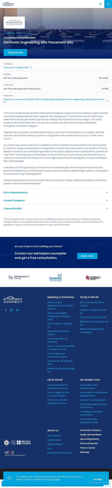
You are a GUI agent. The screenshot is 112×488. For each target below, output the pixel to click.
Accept (98, 479)
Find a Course (23, 33)
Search (100, 4)
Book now (87, 256)
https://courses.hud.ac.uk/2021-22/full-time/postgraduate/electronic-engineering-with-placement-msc (54, 100)
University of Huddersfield (16, 67)
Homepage (9, 33)
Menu (108, 4)
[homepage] (8, 4)
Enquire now (15, 52)
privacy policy (54, 479)
